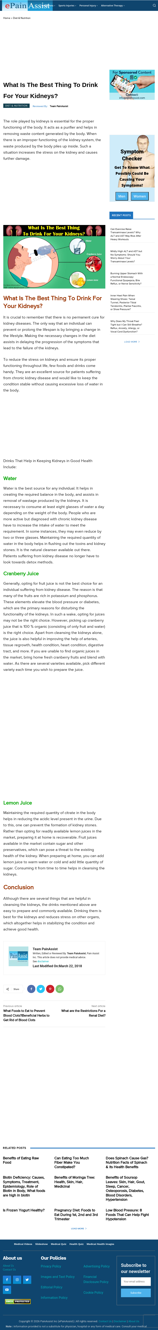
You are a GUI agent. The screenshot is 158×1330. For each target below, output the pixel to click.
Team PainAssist (59, 106)
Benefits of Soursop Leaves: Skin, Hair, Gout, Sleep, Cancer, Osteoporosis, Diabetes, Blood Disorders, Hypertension (126, 1183)
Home (6, 18)
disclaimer (43, 961)
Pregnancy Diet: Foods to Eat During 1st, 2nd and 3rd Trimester (75, 1205)
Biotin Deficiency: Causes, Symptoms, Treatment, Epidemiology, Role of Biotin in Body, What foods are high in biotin (23, 1183)
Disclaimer (120, 1311)
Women (140, 196)
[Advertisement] (54, 50)
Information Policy (54, 1287)
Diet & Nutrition (21, 18)
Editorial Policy (51, 1277)
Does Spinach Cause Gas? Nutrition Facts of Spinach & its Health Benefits (126, 1162)
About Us (8, 1255)
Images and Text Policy (57, 1266)
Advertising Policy (97, 1256)
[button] (154, 5)
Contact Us (9, 1259)
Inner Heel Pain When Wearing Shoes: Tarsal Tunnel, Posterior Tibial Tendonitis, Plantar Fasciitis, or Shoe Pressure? (126, 303)
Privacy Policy (51, 1256)
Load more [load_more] (132, 342)
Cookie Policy (93, 1282)
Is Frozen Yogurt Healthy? (21, 1201)
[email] (136, 1271)
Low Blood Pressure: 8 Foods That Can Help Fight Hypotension (126, 1205)
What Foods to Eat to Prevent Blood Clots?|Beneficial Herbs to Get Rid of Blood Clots (26, 1015)
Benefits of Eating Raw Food (23, 1158)
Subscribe (135, 1283)
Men (121, 196)
